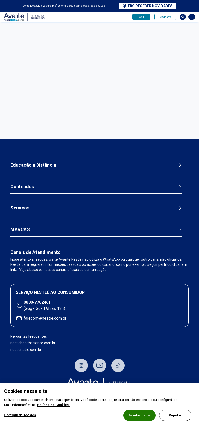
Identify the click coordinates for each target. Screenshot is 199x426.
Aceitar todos (140, 415)
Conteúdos (22, 186)
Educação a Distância (33, 165)
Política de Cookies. (53, 405)
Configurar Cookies (20, 415)
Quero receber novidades (148, 6)
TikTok (118, 365)
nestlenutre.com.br (25, 349)
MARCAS (20, 229)
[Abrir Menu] (191, 17)
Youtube (99, 365)
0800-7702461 (37, 302)
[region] (99, 404)
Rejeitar (175, 415)
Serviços (19, 208)
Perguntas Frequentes (28, 336)
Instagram (81, 365)
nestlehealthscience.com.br (32, 343)
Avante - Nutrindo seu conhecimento (25, 17)
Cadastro (165, 17)
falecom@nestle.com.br (45, 318)
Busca (183, 17)
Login (141, 17)
